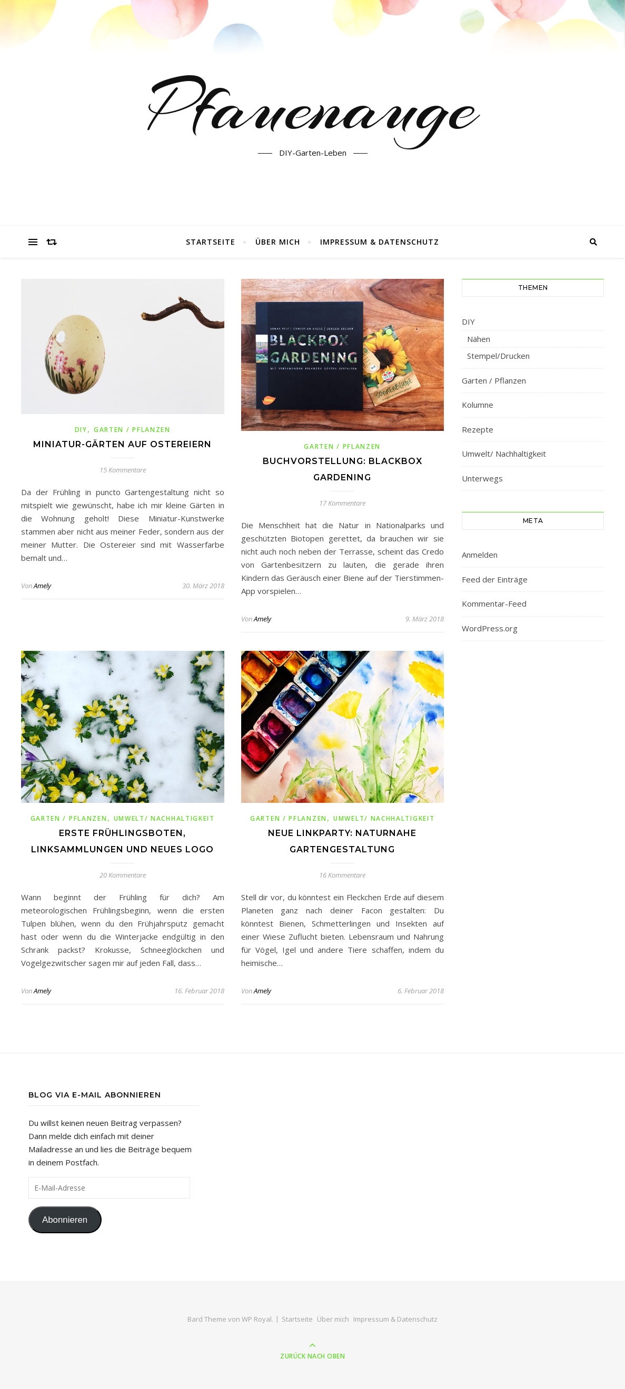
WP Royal (257, 1319)
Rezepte (477, 429)
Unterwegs (482, 478)
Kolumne (477, 404)
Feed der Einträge (495, 579)
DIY (81, 429)
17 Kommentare (342, 503)
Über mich (277, 242)
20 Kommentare (123, 875)
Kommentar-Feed (494, 603)
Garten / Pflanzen (132, 429)
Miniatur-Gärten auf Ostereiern (122, 444)
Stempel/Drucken (498, 355)
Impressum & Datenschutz (379, 242)
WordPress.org (490, 628)
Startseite (210, 242)
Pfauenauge (312, 106)
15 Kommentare (123, 470)
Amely (42, 585)
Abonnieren (64, 1220)
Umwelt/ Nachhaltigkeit (164, 818)
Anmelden (480, 554)
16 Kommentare (342, 875)
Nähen (478, 339)
